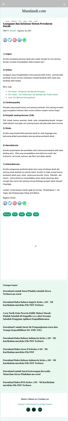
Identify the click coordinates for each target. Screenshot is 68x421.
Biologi (7, 214)
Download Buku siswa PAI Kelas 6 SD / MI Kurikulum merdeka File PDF (25, 351)
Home (24, 399)
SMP (36, 214)
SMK (29, 214)
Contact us (44, 399)
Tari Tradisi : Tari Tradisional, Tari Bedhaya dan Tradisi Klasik (33, 94)
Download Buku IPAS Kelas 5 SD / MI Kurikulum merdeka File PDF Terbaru (28, 384)
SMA (22, 214)
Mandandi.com (34, 11)
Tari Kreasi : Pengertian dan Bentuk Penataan (26, 91)
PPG (15, 214)
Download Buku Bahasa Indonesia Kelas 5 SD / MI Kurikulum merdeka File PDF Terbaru (29, 340)
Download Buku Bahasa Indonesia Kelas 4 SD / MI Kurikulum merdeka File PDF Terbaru (29, 362)
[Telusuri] (64, 5)
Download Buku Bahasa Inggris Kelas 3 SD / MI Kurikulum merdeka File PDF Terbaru (28, 303)
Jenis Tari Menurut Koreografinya (21, 97)
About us (32, 399)
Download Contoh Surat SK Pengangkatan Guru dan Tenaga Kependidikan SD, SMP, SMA (30, 328)
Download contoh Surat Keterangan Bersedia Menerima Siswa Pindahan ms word (26, 373)
